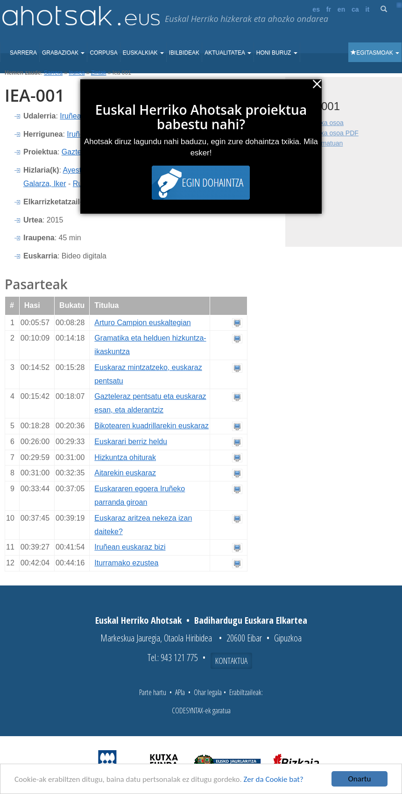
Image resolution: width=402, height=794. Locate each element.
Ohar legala (208, 692)
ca (355, 9)
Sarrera (23, 52)
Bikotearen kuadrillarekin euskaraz (151, 426)
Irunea (77, 73)
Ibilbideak (184, 52)
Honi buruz (276, 52)
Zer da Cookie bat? (273, 780)
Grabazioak (63, 52)
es (316, 9)
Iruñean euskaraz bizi (129, 547)
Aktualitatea (228, 52)
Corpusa (103, 52)
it (368, 9)
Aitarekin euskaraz (125, 473)
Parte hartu (152, 692)
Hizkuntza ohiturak (125, 457)
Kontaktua (231, 660)
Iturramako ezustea (126, 563)
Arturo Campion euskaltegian (142, 323)
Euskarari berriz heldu (130, 442)
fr (328, 9)
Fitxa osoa (328, 122)
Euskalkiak (143, 52)
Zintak (98, 73)
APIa (180, 692)
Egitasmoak (375, 52)
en (341, 9)
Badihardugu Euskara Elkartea (250, 620)
